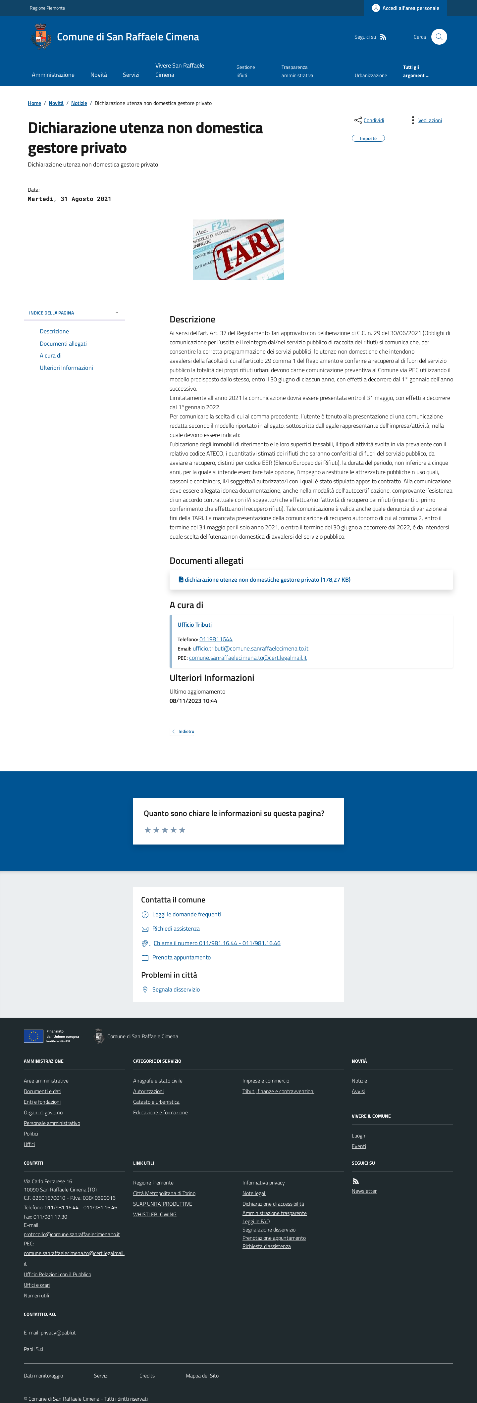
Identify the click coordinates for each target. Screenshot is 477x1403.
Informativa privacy (263, 1182)
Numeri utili (36, 1295)
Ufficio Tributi (195, 624)
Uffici (29, 1144)
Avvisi (358, 1091)
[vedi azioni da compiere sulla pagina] (425, 120)
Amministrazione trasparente (274, 1213)
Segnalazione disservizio (268, 1230)
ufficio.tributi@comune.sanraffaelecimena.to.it (250, 648)
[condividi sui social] (369, 120)
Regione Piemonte (47, 7)
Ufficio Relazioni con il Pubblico (57, 1274)
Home (34, 103)
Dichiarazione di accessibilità (273, 1204)
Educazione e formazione (160, 1112)
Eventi (359, 1146)
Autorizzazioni (148, 1091)
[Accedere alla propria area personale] (405, 8)
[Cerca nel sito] (436, 37)
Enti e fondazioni (42, 1102)
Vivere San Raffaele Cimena (179, 70)
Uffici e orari (37, 1285)
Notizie (79, 103)
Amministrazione (53, 74)
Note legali (254, 1193)
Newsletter (364, 1191)
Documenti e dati (42, 1091)
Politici (31, 1133)
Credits (147, 1375)
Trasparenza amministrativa (297, 71)
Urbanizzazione (371, 75)
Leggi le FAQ (256, 1221)
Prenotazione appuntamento (274, 1238)
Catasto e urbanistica (156, 1102)
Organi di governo (43, 1112)
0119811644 (216, 639)
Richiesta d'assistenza (266, 1246)
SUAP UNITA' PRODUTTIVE (162, 1204)
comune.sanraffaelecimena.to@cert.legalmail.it (248, 657)
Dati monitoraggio (43, 1375)
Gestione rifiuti (246, 71)
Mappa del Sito (202, 1375)
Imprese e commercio (265, 1081)
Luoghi (359, 1135)
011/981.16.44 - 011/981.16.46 (81, 1207)
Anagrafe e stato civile (158, 1081)
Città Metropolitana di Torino (164, 1193)
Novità (98, 74)
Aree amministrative (46, 1081)
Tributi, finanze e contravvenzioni (278, 1091)
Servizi (131, 74)
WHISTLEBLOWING (155, 1214)
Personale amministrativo (52, 1123)
